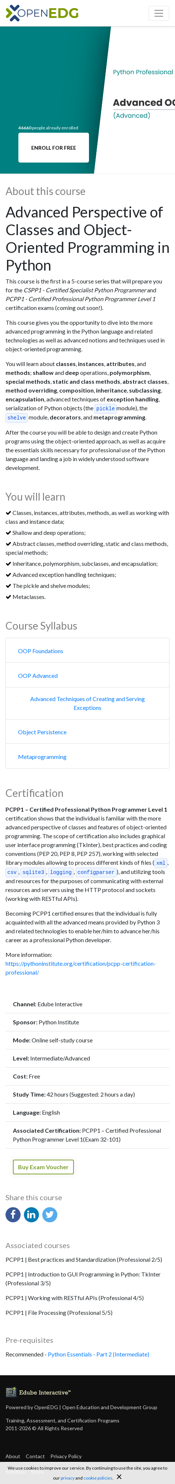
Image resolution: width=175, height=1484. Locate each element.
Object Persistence (42, 731)
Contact (35, 1456)
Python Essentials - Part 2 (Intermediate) (98, 1354)
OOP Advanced (38, 675)
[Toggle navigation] (159, 13)
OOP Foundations (40, 650)
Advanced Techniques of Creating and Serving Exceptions (87, 703)
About (13, 1456)
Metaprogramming (42, 756)
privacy (68, 1478)
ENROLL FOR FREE (53, 147)
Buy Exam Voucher (43, 1166)
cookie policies (98, 1478)
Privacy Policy (66, 1456)
